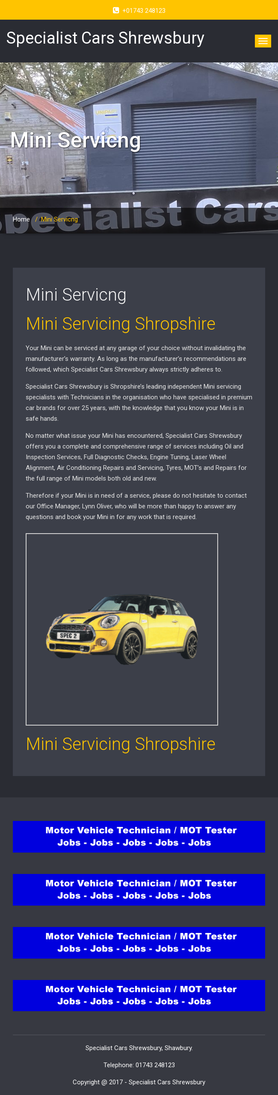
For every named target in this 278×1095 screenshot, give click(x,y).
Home (21, 219)
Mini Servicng (76, 295)
